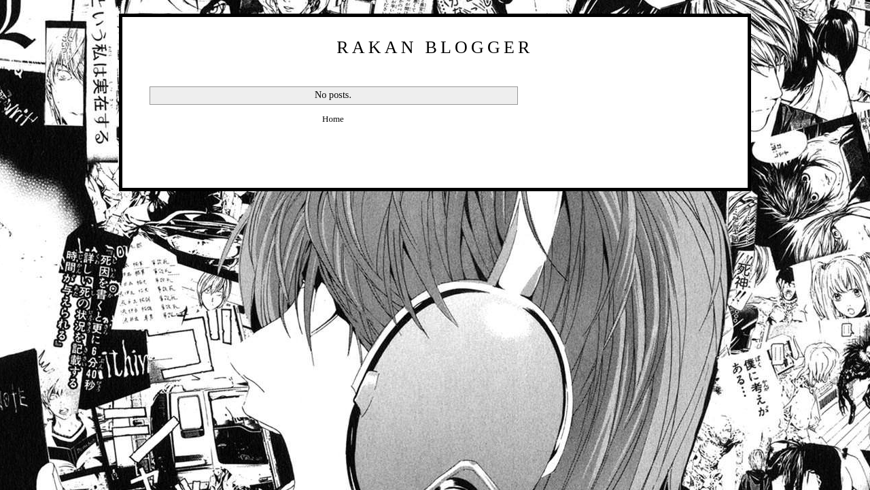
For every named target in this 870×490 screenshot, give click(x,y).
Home (333, 119)
